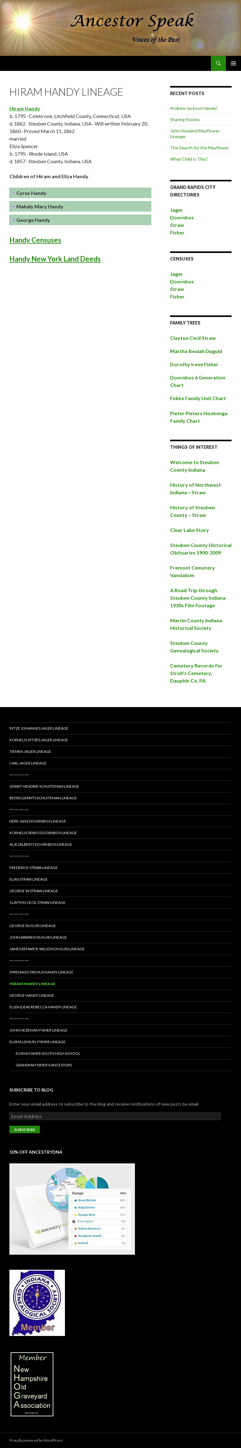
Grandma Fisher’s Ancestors (44, 1065)
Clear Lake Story (189, 530)
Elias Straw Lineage (28, 879)
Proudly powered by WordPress (36, 1440)
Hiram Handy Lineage (32, 983)
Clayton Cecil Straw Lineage (37, 902)
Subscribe (24, 1129)
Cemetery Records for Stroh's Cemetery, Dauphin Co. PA (196, 673)
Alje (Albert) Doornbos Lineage (40, 844)
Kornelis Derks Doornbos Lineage (43, 832)
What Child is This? (189, 159)
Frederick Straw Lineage (33, 867)
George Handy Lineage (31, 995)
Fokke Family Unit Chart (198, 398)
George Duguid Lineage (32, 925)
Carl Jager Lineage (27, 763)
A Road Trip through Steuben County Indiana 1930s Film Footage (198, 597)
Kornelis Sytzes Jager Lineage (38, 739)
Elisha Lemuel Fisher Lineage (37, 1041)
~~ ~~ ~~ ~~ (19, 774)
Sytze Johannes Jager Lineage (38, 728)
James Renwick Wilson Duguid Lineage (47, 949)
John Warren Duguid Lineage (38, 937)
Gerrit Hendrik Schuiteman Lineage (44, 786)
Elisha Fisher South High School (48, 1053)
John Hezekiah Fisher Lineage (38, 1030)
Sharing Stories (185, 119)
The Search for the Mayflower (199, 147)
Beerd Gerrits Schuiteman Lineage (43, 798)
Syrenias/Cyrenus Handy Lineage (41, 972)
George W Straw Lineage (33, 890)
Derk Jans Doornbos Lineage (37, 821)
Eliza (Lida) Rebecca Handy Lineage (43, 1007)
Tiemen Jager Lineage (30, 751)
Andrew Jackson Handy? (194, 108)
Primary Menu (233, 63)
